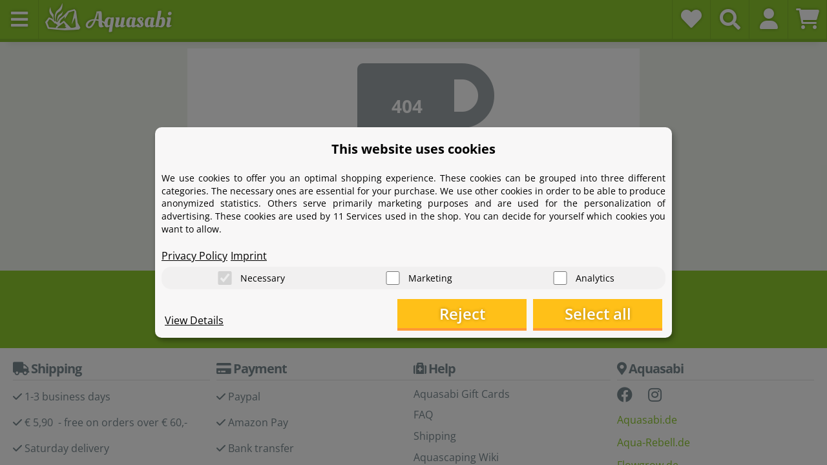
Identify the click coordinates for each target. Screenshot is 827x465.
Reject (462, 313)
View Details (194, 320)
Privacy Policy (194, 256)
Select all (598, 313)
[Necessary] (225, 278)
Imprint (249, 256)
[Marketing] (393, 278)
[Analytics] (560, 278)
